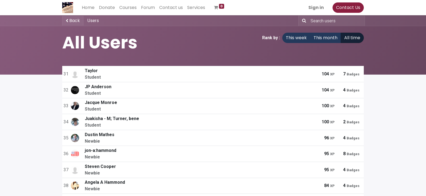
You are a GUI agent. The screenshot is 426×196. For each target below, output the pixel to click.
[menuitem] (88, 7)
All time (352, 38)
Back (73, 20)
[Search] (303, 21)
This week (296, 38)
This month (325, 38)
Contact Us (348, 7)
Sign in (316, 7)
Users (93, 20)
